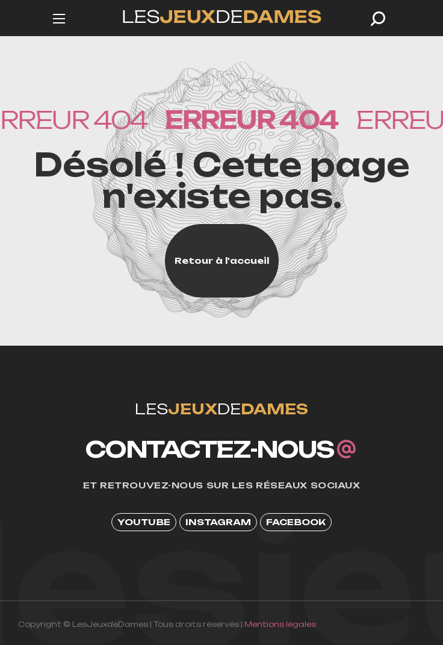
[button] (378, 19)
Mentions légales (280, 624)
